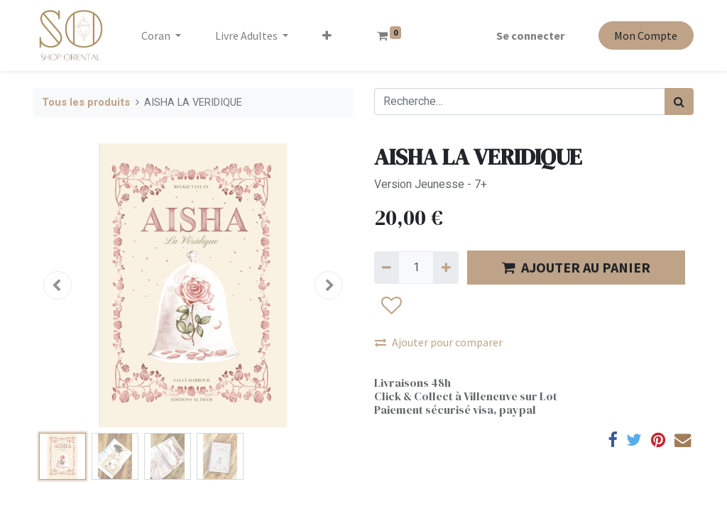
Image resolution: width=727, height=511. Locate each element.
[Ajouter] (445, 267)
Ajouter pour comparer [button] (439, 342)
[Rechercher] (679, 101)
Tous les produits (86, 102)
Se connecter (530, 35)
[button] (327, 35)
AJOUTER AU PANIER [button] (576, 267)
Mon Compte (645, 35)
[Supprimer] (386, 267)
